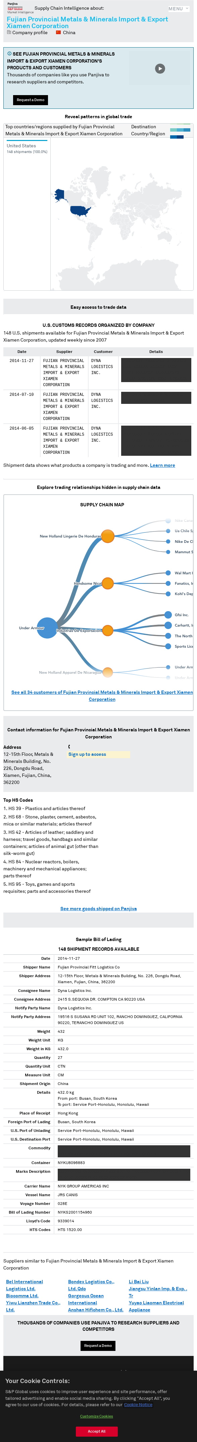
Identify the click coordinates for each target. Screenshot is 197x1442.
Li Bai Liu (139, 1282)
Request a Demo (30, 100)
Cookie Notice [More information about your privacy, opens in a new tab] (138, 1407)
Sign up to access (87, 754)
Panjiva (21, 8)
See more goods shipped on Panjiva (98, 909)
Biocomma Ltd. (22, 1296)
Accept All (96, 1434)
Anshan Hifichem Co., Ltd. (96, 1310)
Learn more (162, 465)
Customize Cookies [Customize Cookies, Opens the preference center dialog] (96, 1419)
